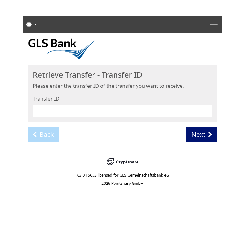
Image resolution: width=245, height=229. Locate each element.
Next (201, 134)
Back (43, 134)
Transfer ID (46, 98)
